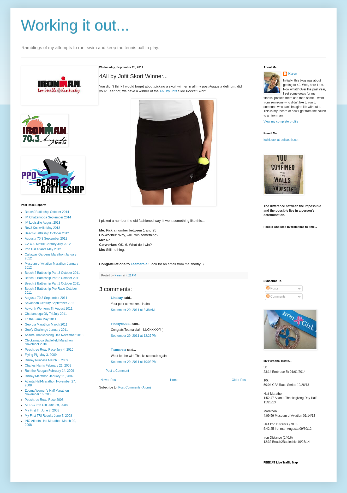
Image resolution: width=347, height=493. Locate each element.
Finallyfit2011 (121, 324)
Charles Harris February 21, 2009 (48, 365)
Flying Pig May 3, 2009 (41, 355)
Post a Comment (117, 371)
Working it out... (75, 25)
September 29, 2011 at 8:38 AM (133, 310)
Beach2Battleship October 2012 (47, 233)
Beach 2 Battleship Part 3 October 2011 (52, 273)
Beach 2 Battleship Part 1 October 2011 (52, 283)
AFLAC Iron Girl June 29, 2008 (46, 405)
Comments (275, 296)
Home (174, 380)
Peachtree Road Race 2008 (44, 400)
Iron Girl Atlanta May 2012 (43, 249)
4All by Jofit (169, 91)
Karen (292, 74)
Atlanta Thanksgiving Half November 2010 (54, 335)
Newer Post (108, 380)
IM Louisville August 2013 (42, 222)
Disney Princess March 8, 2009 (46, 360)
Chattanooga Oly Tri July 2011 (46, 314)
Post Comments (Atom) (134, 387)
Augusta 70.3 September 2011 (46, 298)
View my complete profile (281, 121)
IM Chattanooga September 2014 (48, 217)
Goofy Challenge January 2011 (46, 330)
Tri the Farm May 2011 (40, 319)
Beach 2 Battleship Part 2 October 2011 (52, 278)
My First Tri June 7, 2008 (42, 410)
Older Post (239, 380)
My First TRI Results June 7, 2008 (48, 415)
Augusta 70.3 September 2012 (46, 238)
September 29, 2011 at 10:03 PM (134, 362)
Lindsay (117, 298)
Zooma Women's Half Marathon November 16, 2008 (47, 392)
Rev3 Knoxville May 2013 (42, 228)
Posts (272, 288)
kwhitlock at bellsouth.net (281, 140)
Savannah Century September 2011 (50, 303)
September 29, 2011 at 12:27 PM (134, 336)
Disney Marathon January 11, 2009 (49, 376)
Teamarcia (139, 264)
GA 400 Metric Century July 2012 (48, 244)
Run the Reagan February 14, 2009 (49, 371)
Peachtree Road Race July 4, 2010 (49, 349)
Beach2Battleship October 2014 (47, 212)
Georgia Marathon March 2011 (46, 324)
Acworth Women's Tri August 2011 (49, 308)
